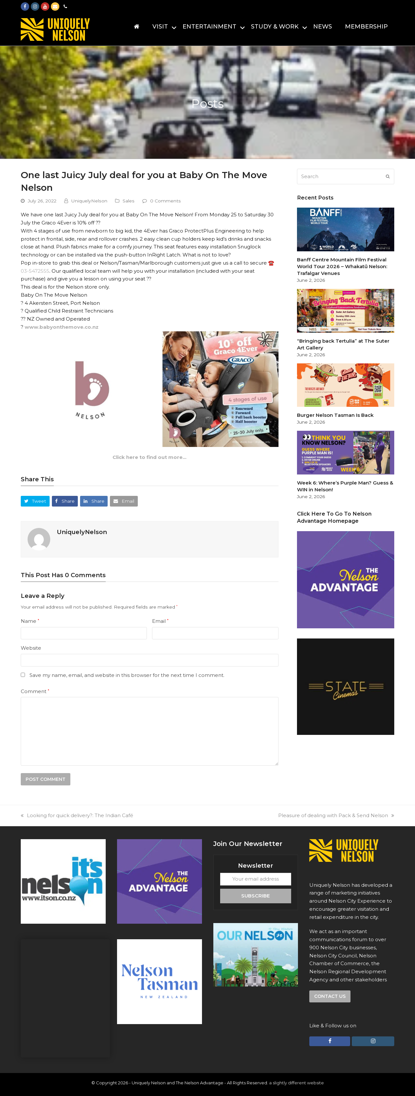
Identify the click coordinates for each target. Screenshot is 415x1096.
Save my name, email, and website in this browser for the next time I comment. (127, 675)
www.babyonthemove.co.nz (62, 327)
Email (160, 621)
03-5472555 (35, 271)
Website (31, 648)
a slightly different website (296, 1082)
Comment (35, 691)
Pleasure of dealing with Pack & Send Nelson (336, 815)
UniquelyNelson (89, 200)
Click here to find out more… (149, 457)
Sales (129, 200)
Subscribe (255, 896)
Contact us (330, 996)
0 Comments (165, 200)
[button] (35, 501)
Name (30, 621)
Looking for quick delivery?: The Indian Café (77, 815)
